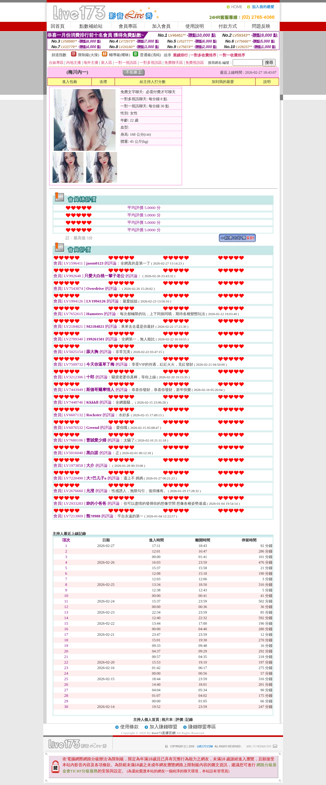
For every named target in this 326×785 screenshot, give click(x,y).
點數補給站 (91, 26)
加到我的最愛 (223, 82)
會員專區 (128, 26)
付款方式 (227, 26)
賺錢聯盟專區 (202, 726)
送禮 (103, 82)
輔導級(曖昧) (119, 55)
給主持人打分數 (153, 82)
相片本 (167, 719)
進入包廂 (69, 82)
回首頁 (58, 26)
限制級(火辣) (88, 55)
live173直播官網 (164, 733)
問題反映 (261, 26)
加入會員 (161, 26)
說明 (267, 82)
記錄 (189, 719)
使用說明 (194, 26)
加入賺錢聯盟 (163, 726)
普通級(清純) (150, 55)
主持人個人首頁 (146, 719)
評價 (179, 719)
